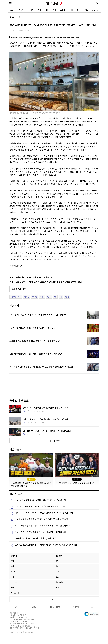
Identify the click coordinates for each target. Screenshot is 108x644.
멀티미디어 (59, 582)
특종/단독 (22, 10)
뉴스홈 (12, 10)
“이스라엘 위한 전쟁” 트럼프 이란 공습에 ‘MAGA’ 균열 (45, 419)
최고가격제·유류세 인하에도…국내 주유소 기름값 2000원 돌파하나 (42, 525)
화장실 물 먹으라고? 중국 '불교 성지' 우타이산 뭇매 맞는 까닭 (34, 340)
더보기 (54, 599)
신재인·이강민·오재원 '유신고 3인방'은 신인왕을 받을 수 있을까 (41, 506)
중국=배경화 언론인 (18, 289)
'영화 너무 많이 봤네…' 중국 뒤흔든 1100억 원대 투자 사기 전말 (35, 354)
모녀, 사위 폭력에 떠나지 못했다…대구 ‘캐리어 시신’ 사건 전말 (40, 500)
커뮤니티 (35, 607)
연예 (54, 10)
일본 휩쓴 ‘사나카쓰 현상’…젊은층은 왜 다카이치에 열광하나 (48, 430)
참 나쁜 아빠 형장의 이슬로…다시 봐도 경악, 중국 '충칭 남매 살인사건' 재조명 (41, 367)
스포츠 (62, 10)
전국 (78, 10)
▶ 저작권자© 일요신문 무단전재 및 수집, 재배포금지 (31, 277)
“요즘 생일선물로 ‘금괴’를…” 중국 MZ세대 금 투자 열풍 (32, 327)
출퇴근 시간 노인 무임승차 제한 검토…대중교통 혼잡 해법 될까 (40, 532)
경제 (39, 10)
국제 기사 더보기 (54, 440)
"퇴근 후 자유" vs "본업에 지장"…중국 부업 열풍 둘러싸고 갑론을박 (37, 314)
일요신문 (54, 3)
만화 (57, 587)
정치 (32, 10)
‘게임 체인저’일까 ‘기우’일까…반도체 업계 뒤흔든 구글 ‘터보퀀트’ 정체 (44, 512)
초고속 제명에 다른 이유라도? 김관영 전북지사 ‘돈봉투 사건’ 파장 (41, 519)
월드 (86, 10)
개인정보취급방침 (55, 607)
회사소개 (17, 607)
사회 (47, 10)
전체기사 (14, 555)
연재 (12, 587)
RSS (91, 607)
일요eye (95, 10)
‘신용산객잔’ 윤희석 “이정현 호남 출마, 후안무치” (35, 538)
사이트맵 (76, 607)
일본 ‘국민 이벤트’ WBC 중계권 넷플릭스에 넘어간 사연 (45, 407)
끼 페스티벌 (15, 593)
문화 (71, 10)
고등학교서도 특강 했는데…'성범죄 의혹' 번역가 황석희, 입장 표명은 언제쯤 (46, 544)
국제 (18, 16)
